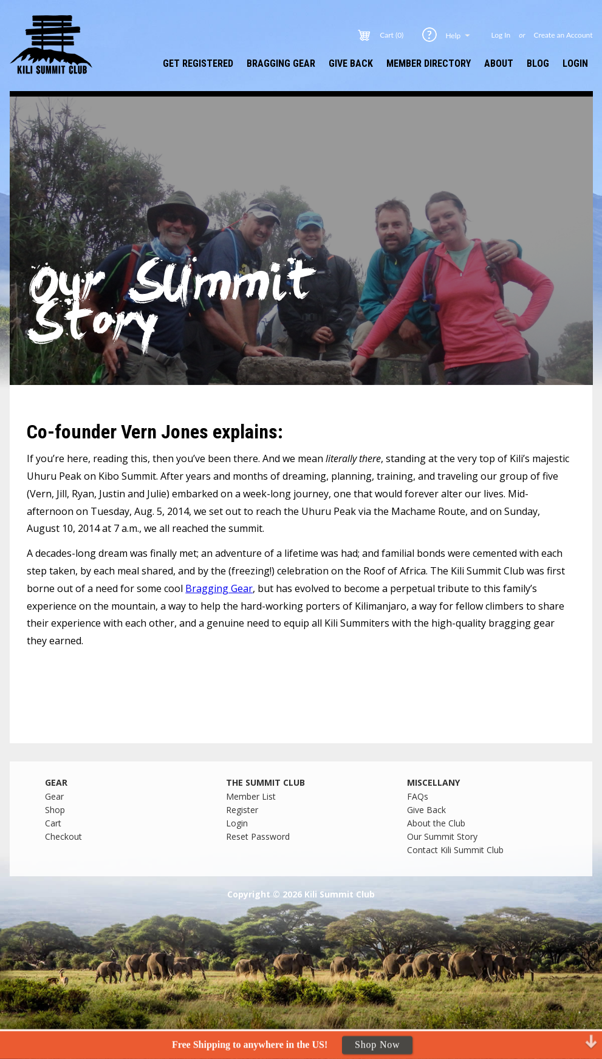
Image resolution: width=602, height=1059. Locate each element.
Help (458, 35)
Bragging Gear (281, 63)
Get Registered (198, 63)
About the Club (436, 823)
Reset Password (258, 836)
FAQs (417, 796)
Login (575, 63)
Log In (500, 35)
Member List (251, 796)
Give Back (351, 63)
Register (242, 810)
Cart (53, 823)
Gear (54, 796)
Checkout (63, 836)
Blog (538, 63)
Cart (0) (391, 35)
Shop (55, 810)
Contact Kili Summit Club (455, 850)
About (498, 63)
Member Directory (428, 63)
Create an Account (563, 35)
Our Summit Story (442, 836)
